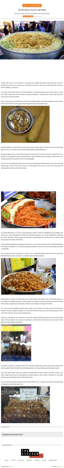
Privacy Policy (21, 460)
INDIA (36, 6)
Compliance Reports (53, 460)
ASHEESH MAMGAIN (12, 434)
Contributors (37, 460)
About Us (7, 460)
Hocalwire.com (60, 466)
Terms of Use (29, 460)
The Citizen (11, 466)
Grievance (44, 460)
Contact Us (13, 460)
